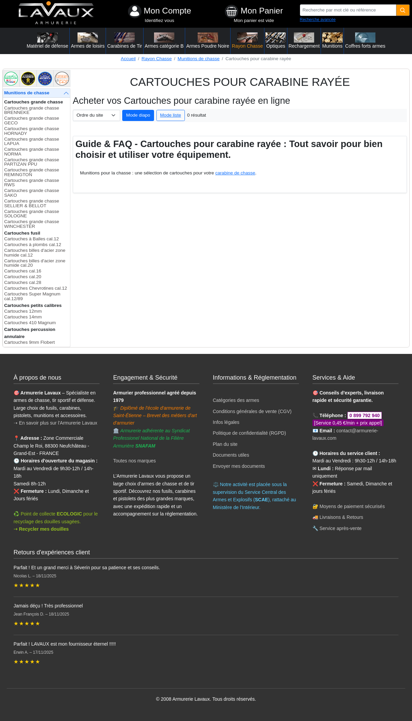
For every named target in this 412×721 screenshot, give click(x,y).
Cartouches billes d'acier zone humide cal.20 (34, 263)
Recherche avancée (318, 19)
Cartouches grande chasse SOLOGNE (31, 214)
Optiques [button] (275, 40)
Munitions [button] (332, 40)
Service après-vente (341, 528)
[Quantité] (403, 10)
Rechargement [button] (304, 40)
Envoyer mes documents (239, 466)
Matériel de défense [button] (47, 40)
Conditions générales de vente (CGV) (252, 411)
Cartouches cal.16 (22, 270)
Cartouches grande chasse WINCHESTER (31, 224)
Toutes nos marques (134, 460)
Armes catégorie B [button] (164, 40)
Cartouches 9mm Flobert (29, 342)
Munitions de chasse (199, 58)
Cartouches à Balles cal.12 (31, 238)
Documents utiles (231, 455)
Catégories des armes (236, 400)
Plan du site (225, 444)
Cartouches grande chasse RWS (31, 183)
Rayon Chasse (157, 58)
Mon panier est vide (254, 20)
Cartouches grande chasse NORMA (31, 152)
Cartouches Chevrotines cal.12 (35, 288)
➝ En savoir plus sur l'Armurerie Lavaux (56, 423)
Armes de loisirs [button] (88, 40)
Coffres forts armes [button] (365, 40)
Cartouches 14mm (23, 316)
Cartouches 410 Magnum (30, 322)
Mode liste (170, 115)
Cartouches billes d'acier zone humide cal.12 (34, 253)
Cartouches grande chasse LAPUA (31, 141)
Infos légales (226, 422)
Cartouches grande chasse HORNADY (31, 131)
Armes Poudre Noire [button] (207, 40)
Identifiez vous (159, 20)
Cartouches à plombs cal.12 (32, 244)
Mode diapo (138, 115)
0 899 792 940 (364, 415)
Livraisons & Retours (341, 517)
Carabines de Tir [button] (124, 40)
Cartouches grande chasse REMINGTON (31, 172)
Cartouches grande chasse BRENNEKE (31, 110)
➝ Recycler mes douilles (41, 529)
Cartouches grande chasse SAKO (31, 193)
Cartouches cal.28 (22, 282)
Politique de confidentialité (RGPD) (249, 433)
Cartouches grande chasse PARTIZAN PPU (31, 162)
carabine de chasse (235, 172)
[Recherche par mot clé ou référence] (348, 10)
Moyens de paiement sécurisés (352, 506)
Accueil (128, 58)
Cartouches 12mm (23, 311)
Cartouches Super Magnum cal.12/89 (32, 296)
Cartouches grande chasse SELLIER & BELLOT (31, 203)
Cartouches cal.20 (22, 276)
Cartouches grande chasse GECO (31, 120)
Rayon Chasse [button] (247, 40)
